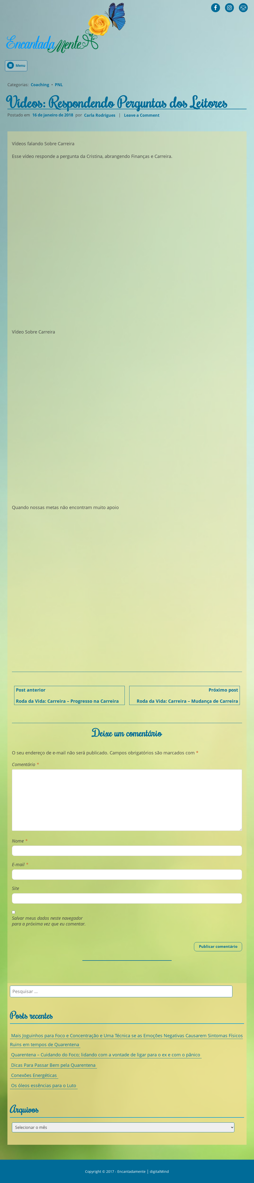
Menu (16, 65)
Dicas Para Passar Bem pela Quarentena (53, 1065)
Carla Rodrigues (99, 115)
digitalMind (159, 1171)
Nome (20, 841)
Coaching (40, 84)
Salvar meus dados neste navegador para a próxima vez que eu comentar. (49, 921)
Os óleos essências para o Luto (43, 1085)
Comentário (25, 764)
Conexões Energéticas (34, 1075)
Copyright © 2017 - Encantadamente (115, 1171)
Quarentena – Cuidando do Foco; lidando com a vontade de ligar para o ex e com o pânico (105, 1055)
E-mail (20, 864)
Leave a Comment (142, 115)
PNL (59, 84)
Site (15, 888)
